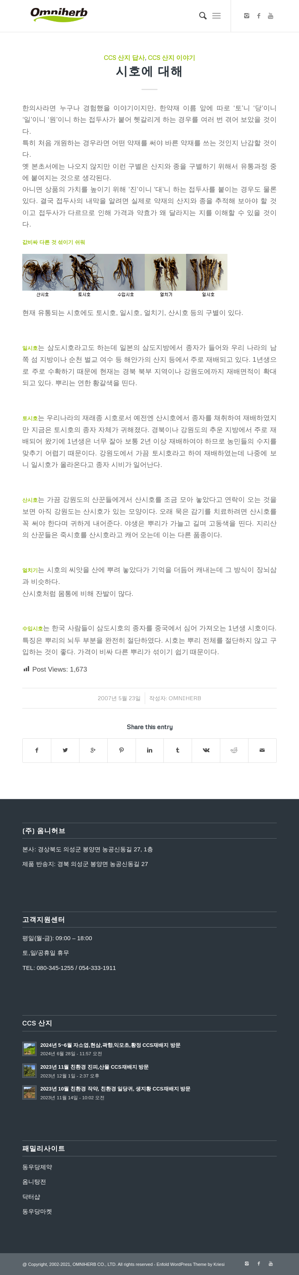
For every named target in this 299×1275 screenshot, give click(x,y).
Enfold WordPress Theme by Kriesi (191, 1264)
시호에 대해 (149, 70)
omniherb (185, 698)
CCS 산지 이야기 (171, 57)
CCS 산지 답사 (124, 57)
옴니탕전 (34, 1181)
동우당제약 (37, 1167)
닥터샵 (31, 1196)
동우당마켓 (37, 1211)
